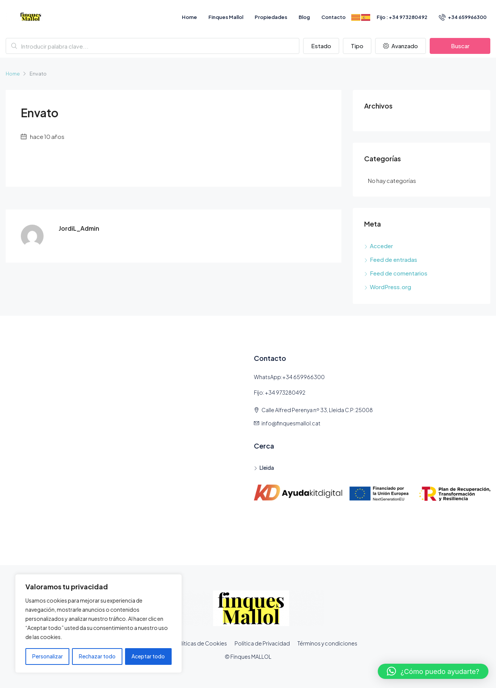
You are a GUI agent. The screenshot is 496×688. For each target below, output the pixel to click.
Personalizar (47, 656)
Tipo (357, 45)
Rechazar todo (97, 656)
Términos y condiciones (327, 643)
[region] (98, 624)
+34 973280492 (285, 392)
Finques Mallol (225, 17)
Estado (321, 45)
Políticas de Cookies (200, 643)
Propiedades (271, 17)
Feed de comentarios (398, 273)
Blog (304, 17)
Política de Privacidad (262, 643)
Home (189, 17)
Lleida (267, 467)
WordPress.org (390, 286)
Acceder (381, 245)
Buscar (460, 45)
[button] (433, 671)
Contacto (333, 17)
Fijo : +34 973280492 (402, 17)
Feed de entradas (393, 259)
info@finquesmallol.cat (291, 423)
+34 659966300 (463, 17)
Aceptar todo (148, 656)
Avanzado (400, 45)
